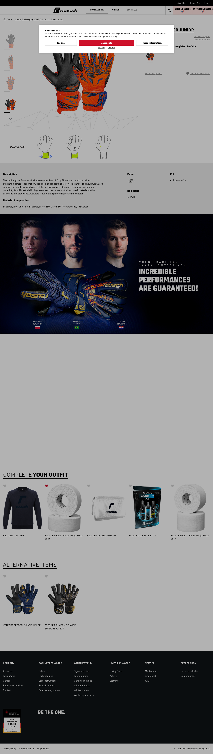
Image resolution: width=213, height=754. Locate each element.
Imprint (111, 47)
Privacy (101, 47)
